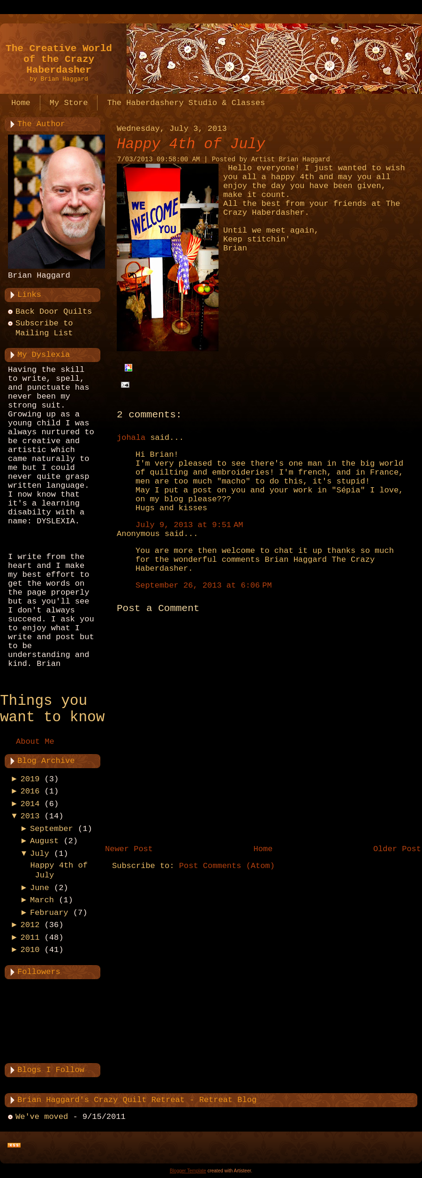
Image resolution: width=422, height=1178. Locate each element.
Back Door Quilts (53, 311)
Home (263, 849)
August (44, 841)
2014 (30, 804)
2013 (30, 816)
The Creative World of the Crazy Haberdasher (59, 59)
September (51, 828)
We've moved (41, 1116)
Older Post (397, 849)
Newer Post (129, 849)
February (49, 912)
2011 (30, 937)
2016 (30, 791)
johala (131, 437)
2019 (30, 779)
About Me (35, 741)
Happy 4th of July (191, 144)
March (42, 900)
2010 (30, 949)
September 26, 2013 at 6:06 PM (204, 585)
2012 (30, 925)
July (39, 853)
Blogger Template (188, 1170)
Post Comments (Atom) (227, 865)
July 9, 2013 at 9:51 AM (189, 525)
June (39, 888)
